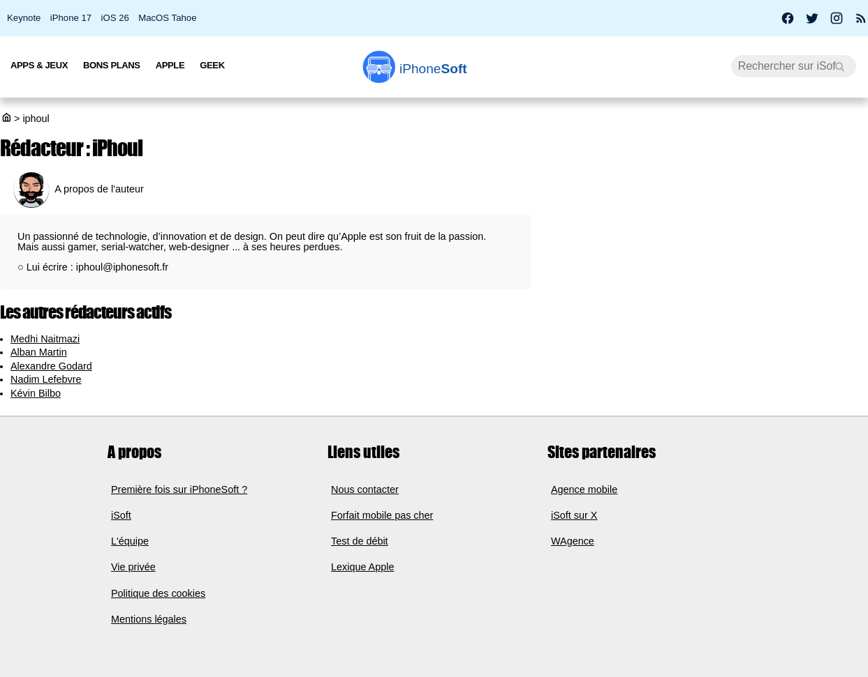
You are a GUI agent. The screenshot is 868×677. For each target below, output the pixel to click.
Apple (170, 65)
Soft (433, 68)
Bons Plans (111, 65)
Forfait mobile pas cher (382, 515)
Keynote (24, 18)
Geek (212, 65)
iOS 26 (115, 18)
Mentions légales (148, 619)
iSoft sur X (574, 515)
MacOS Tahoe (167, 18)
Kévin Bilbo (35, 393)
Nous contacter (365, 489)
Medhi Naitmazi (45, 338)
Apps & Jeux (39, 65)
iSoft (121, 515)
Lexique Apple (362, 566)
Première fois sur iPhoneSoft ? (179, 489)
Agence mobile (584, 489)
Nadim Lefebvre (46, 379)
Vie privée (133, 566)
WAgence (572, 541)
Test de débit (359, 541)
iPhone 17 (70, 18)
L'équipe (130, 541)
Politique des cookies (158, 593)
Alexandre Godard (51, 366)
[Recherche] (793, 66)
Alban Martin (38, 352)
